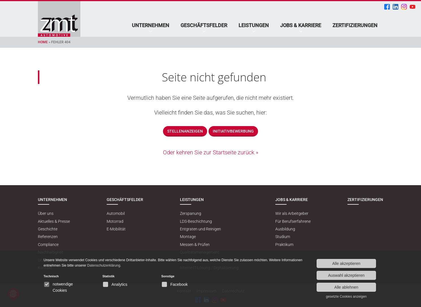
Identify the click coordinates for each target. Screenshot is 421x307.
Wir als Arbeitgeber (291, 213)
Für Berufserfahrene (293, 221)
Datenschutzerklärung (103, 265)
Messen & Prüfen (195, 244)
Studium (282, 236)
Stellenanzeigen (185, 131)
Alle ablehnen (346, 287)
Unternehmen (150, 25)
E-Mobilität (116, 229)
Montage (188, 236)
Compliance (48, 244)
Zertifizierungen (354, 25)
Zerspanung (190, 213)
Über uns (45, 213)
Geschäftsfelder (204, 25)
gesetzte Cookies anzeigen (346, 297)
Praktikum (284, 244)
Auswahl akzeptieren (346, 275)
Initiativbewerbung (233, 131)
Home (43, 42)
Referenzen (48, 236)
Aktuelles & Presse (54, 221)
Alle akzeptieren (346, 263)
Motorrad (115, 221)
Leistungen (254, 25)
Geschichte (47, 229)
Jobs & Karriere (300, 25)
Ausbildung (285, 229)
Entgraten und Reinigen (200, 229)
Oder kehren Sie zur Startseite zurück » (210, 152)
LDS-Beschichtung (196, 221)
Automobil (116, 213)
